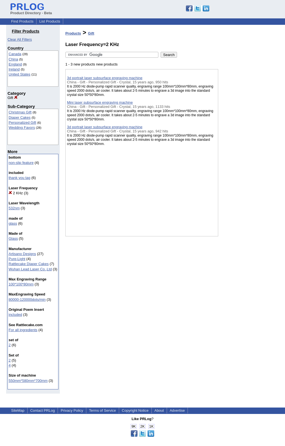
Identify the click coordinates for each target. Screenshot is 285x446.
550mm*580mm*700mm (28, 381)
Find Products (22, 21)
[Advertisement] (246, 144)
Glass (13, 238)
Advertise (177, 410)
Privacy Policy (72, 410)
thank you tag (19, 178)
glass (13, 223)
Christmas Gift (20, 112)
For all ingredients (23, 330)
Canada (15, 54)
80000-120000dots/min (27, 299)
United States (19, 74)
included (15, 314)
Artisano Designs (22, 254)
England (15, 64)
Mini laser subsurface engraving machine (100, 102)
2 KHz (16, 193)
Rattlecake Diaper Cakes (29, 264)
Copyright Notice (135, 410)
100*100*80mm (21, 284)
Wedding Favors (22, 127)
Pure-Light (17, 259)
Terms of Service (102, 410)
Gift (13, 98)
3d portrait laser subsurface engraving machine (104, 78)
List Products (49, 21)
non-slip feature (21, 163)
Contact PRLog (42, 410)
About (159, 410)
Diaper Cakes (20, 117)
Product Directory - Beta (31, 11)
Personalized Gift (22, 122)
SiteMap (17, 410)
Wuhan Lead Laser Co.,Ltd (30, 269)
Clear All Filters (20, 39)
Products (73, 33)
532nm (14, 208)
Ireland (14, 69)
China (13, 59)
